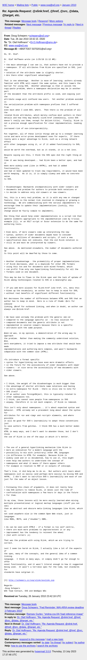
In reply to (69, 24)
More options (56, 21)
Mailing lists (23, 5)
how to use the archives (23, 646)
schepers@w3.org (38, 35)
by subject (68, 642)
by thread (56, 642)
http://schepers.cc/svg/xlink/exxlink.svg (31, 580)
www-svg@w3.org (50, 5)
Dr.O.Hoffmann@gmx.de (43, 42)
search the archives (47, 646)
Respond (43, 21)
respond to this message (32, 639)
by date (45, 642)
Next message (33, 24)
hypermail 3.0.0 (43, 651)
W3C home (8, 5)
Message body (29, 21)
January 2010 (69, 5)
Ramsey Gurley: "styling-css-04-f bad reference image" (54, 614)
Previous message (52, 24)
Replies (17, 27)
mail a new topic (55, 639)
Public (34, 5)
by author (80, 642)
